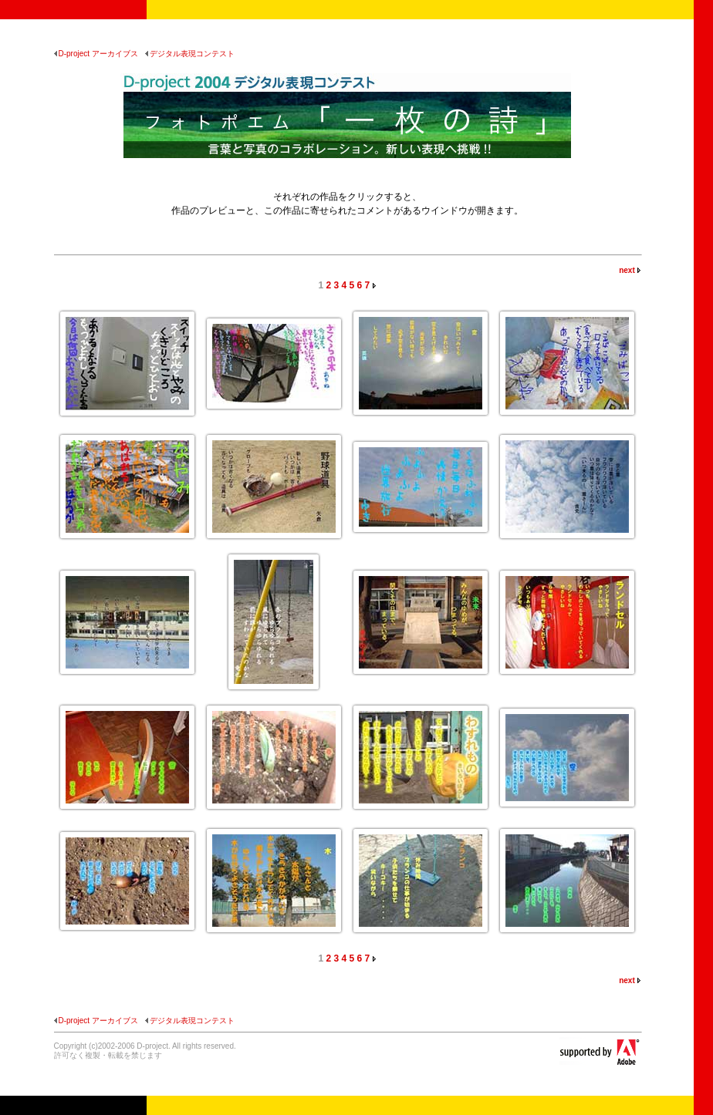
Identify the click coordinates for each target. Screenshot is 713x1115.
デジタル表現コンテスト (190, 53)
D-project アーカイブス (96, 53)
